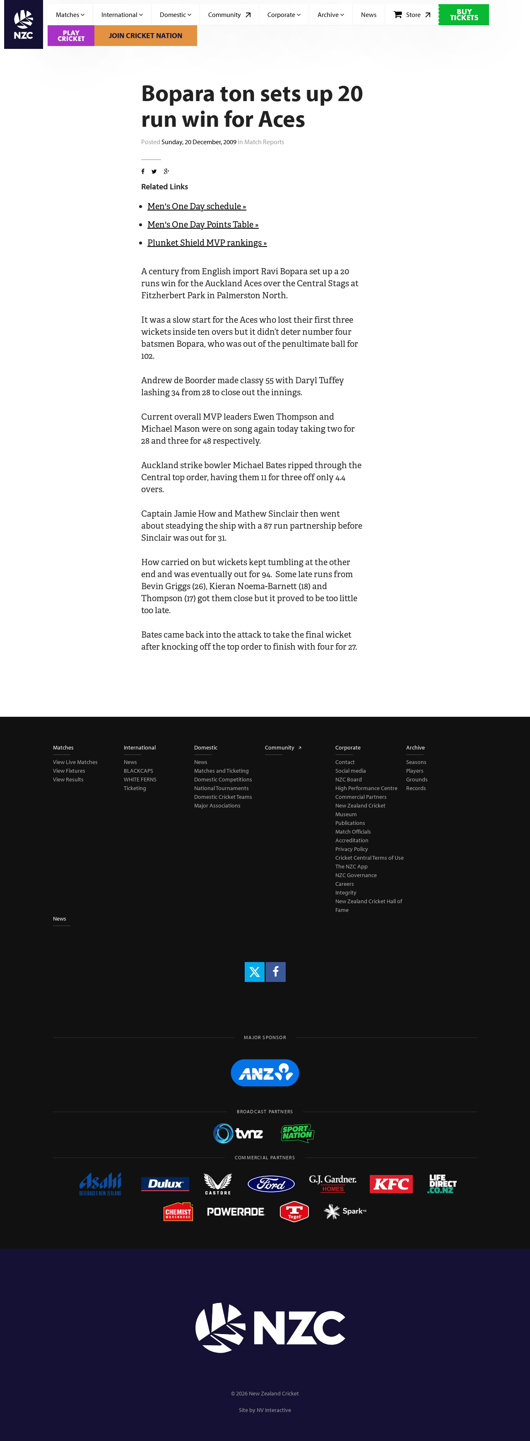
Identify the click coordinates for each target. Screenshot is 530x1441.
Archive (331, 14)
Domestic (175, 14)
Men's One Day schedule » (196, 206)
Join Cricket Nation (145, 35)
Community (229, 14)
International (122, 14)
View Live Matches (75, 762)
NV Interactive (274, 1410)
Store (411, 14)
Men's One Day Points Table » (203, 224)
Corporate (284, 14)
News (368, 14)
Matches (70, 14)
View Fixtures (69, 770)
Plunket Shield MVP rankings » (207, 242)
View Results (68, 779)
